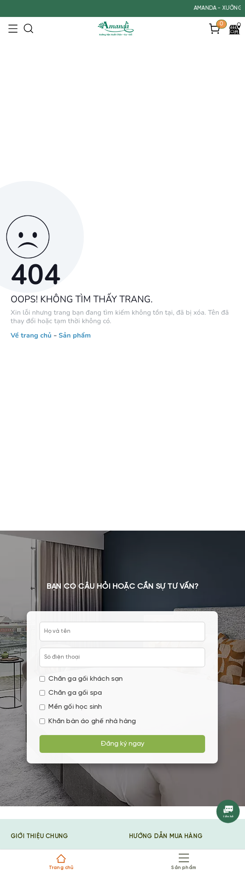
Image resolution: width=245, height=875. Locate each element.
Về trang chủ (31, 336)
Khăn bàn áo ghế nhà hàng (87, 721)
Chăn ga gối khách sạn (81, 678)
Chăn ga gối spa (70, 692)
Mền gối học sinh (70, 706)
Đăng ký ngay (122, 743)
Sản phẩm (75, 336)
